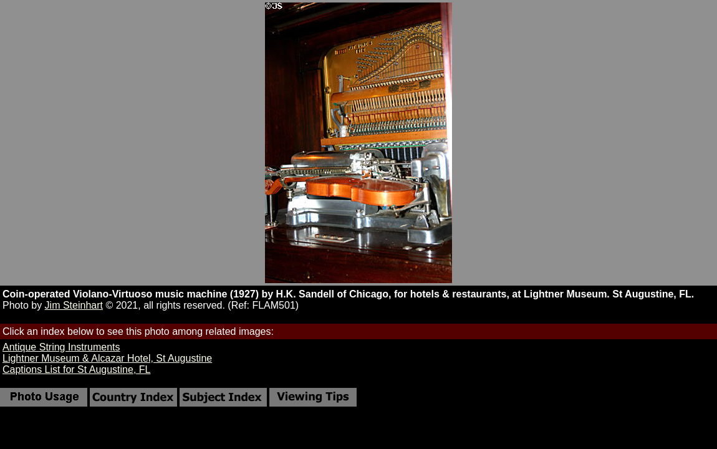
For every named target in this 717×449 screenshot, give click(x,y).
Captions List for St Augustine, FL (76, 369)
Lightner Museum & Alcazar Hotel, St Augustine (107, 358)
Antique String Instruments (61, 347)
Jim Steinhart (74, 305)
